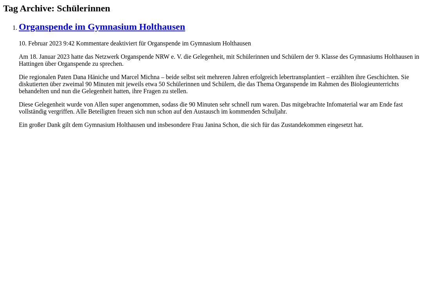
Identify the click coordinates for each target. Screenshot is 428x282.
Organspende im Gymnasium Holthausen (102, 27)
